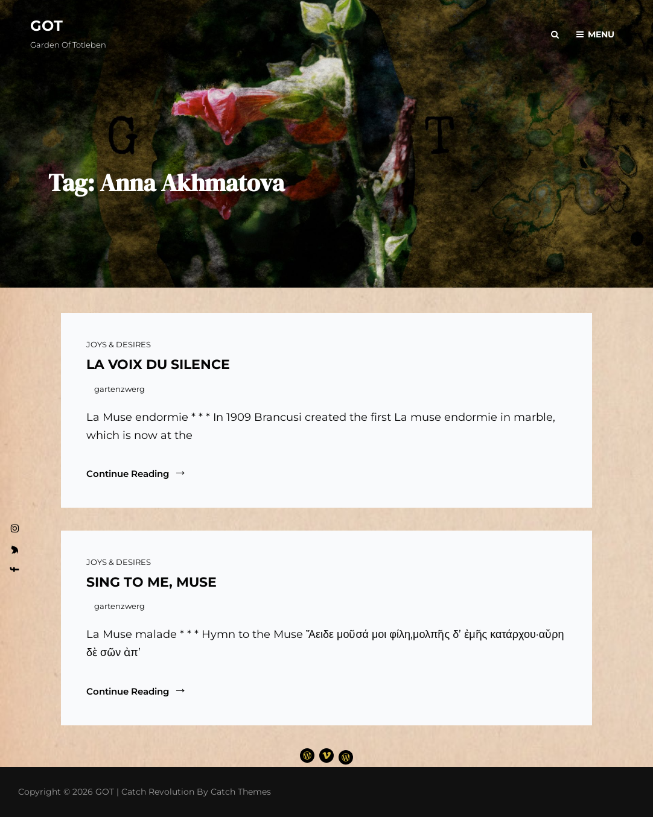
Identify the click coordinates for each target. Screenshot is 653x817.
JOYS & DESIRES (118, 344)
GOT (46, 25)
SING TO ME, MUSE (151, 582)
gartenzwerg (119, 389)
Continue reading (136, 473)
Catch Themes (241, 791)
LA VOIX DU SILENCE (158, 364)
